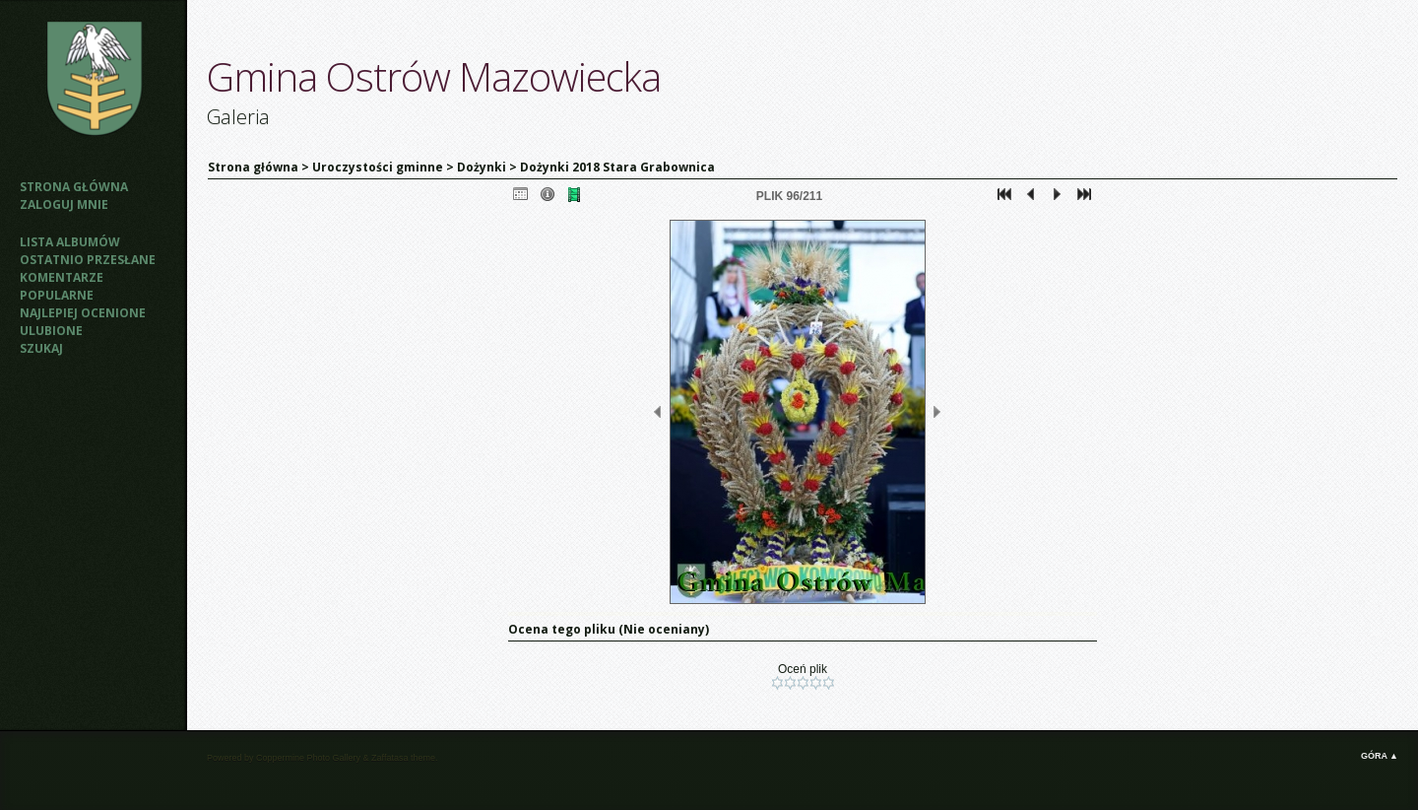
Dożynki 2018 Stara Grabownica (617, 167)
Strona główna (74, 186)
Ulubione (51, 330)
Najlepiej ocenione (83, 312)
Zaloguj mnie (64, 204)
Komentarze (61, 277)
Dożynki (481, 167)
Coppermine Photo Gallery (308, 758)
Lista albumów (70, 242)
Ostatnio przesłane (88, 259)
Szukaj (41, 348)
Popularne (57, 295)
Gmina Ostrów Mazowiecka (434, 76)
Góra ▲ (1379, 756)
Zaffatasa (389, 758)
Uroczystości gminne (377, 167)
